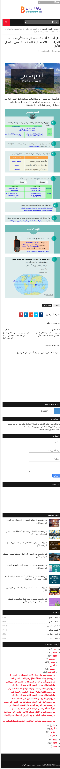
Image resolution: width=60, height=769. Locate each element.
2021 (53, 747)
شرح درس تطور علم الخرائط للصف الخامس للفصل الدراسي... (28, 722)
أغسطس (49, 673)
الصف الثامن (52, 622)
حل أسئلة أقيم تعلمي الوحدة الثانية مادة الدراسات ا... (32, 696)
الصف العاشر (52, 639)
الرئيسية (56, 30)
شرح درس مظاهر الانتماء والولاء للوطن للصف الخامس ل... (29, 689)
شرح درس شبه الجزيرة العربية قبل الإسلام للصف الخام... (30, 706)
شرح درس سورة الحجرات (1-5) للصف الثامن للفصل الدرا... (29, 676)
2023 (53, 740)
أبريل (51, 729)
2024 (53, 657)
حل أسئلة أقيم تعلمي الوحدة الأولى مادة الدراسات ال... (31, 709)
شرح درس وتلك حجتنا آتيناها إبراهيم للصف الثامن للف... (31, 679)
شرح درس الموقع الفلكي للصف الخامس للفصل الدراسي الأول (28, 713)
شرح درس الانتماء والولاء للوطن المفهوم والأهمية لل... (31, 692)
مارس (50, 733)
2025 (53, 653)
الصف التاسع (52, 618)
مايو (51, 726)
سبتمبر (50, 670)
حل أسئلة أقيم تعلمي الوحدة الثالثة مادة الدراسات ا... (32, 686)
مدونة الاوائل (25, 766)
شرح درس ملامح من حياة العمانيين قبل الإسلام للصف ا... (30, 699)
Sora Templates (47, 766)
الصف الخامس (45, 30)
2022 (53, 744)
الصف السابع (52, 631)
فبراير (50, 736)
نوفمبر (50, 663)
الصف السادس (51, 635)
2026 (53, 650)
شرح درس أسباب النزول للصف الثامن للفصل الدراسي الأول (29, 682)
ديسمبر (50, 659)
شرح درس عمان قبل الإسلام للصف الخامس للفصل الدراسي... (28, 702)
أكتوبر (50, 666)
